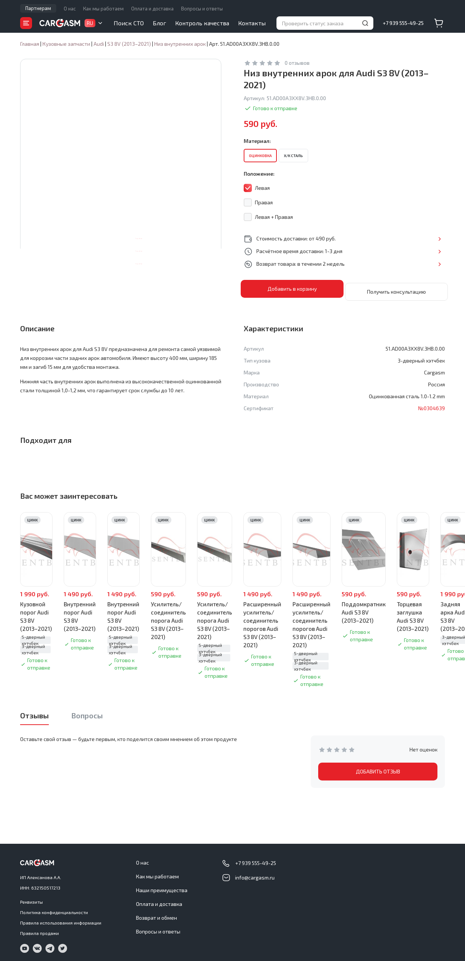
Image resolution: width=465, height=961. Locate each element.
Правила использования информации (60, 919)
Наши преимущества (161, 887)
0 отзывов (297, 63)
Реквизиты (31, 898)
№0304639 (431, 405)
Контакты (252, 22)
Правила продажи (39, 930)
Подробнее (420, 238)
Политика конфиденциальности (54, 909)
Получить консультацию (396, 288)
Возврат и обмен (156, 914)
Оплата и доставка (152, 9)
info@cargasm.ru (255, 874)
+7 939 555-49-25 (403, 23)
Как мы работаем (103, 9)
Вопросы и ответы (202, 9)
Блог (159, 22)
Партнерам (38, 8)
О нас (70, 9)
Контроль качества (202, 22)
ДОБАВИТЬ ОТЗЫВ (378, 768)
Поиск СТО (129, 22)
